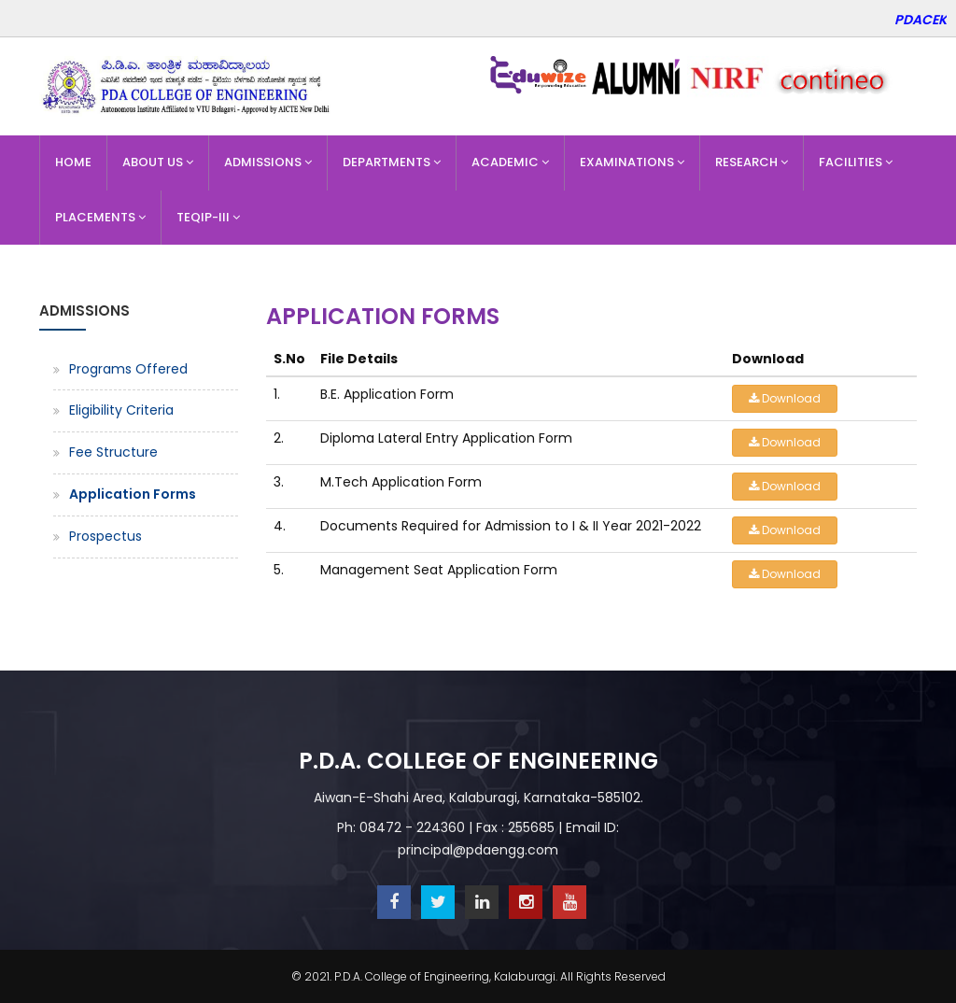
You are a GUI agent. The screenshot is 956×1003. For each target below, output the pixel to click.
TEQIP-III (208, 217)
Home (73, 162)
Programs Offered (128, 369)
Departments (392, 162)
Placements (100, 217)
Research (751, 162)
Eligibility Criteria (121, 410)
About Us (157, 162)
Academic (510, 162)
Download (785, 398)
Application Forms (132, 494)
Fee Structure (113, 452)
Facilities (856, 162)
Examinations (632, 162)
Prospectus (105, 536)
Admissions (268, 162)
